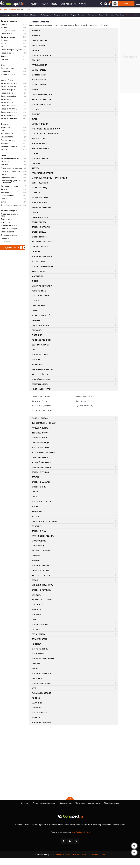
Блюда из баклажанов (43, 658)
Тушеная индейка (40, 396)
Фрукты (35, 168)
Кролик (35, 516)
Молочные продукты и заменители (10, 182)
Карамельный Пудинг (42, 600)
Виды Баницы (38, 45)
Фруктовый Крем (40, 374)
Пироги (4, 150)
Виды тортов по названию (45, 521)
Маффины (5, 143)
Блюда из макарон (41, 482)
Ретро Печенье (39, 291)
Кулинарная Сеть (68, 4)
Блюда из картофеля (42, 256)
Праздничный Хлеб (41, 428)
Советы (53, 4)
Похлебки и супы (8, 74)
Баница (4, 199)
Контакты (25, 803)
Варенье (4, 56)
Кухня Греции (38, 271)
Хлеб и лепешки (7, 195)
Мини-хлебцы (38, 546)
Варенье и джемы (40, 570)
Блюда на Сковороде (42, 55)
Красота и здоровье (41, 207)
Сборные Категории (78, 15)
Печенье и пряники (9, 146)
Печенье (36, 698)
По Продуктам (46, 15)
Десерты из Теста (40, 384)
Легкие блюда (38, 634)
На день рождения (41, 550)
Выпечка (4, 189)
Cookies (105, 854)
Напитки (4, 165)
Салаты (4, 24)
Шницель (36, 595)
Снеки (3, 174)
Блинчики (5, 192)
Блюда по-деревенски (42, 266)
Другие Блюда (39, 232)
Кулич (35, 89)
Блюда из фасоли (40, 438)
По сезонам (5, 222)
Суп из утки (81, 401)
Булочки (36, 320)
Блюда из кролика (8, 106)
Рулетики (36, 609)
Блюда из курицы (8, 115)
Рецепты (35, 4)
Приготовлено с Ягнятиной (45, 134)
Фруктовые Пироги (41, 575)
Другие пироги (39, 222)
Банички (36, 560)
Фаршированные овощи (44, 423)
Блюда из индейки (8, 96)
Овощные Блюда (40, 217)
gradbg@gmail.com (81, 832)
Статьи (44, 4)
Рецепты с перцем (40, 188)
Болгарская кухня (40, 296)
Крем (3, 130)
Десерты (4, 124)
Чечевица (36, 644)
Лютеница (37, 335)
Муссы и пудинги (40, 124)
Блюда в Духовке (40, 624)
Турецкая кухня (39, 40)
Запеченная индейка (41, 410)
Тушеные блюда (40, 418)
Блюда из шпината (41, 673)
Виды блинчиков (40, 325)
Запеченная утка (39, 405)
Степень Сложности (106, 15)
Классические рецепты (43, 536)
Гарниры (4, 40)
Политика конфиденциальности (85, 854)
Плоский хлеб (38, 305)
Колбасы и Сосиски (41, 501)
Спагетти (36, 192)
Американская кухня (42, 242)
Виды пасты (37, 678)
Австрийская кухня (41, 462)
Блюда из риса (39, 531)
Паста (3, 46)
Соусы (3, 202)
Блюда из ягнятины (9, 109)
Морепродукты (39, 541)
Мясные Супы (38, 261)
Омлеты (35, 492)
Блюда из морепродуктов (11, 50)
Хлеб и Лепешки (39, 202)
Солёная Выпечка (40, 345)
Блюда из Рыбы (39, 143)
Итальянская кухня (41, 467)
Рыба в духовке (39, 712)
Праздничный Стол (61, 15)
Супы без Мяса (39, 75)
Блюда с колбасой (8, 87)
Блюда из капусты (41, 227)
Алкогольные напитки (10, 158)
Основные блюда (8, 37)
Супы (3, 65)
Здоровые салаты (40, 138)
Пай (33, 350)
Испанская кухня (40, 148)
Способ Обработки (31, 15)
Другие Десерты (39, 237)
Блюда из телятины (9, 112)
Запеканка (37, 364)
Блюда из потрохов (9, 83)
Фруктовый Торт (40, 433)
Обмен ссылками (111, 803)
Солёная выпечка (8, 178)
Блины (35, 506)
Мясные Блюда (39, 70)
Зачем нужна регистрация (44, 803)
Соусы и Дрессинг (40, 183)
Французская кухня (41, 99)
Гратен (35, 619)
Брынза (35, 109)
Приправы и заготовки (10, 186)
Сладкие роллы (39, 639)
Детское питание (40, 246)
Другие (35, 310)
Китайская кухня (40, 197)
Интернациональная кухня (9, 215)
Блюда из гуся (7, 99)
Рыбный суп (38, 654)
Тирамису (37, 708)
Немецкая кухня (40, 457)
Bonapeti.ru (5, 10)
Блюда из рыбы (7, 53)
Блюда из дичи (7, 93)
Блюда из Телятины (41, 590)
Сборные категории (9, 229)
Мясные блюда (7, 80)
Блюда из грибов (40, 472)
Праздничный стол (9, 225)
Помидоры (37, 330)
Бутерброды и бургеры (43, 369)
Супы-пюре (5, 71)
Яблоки (35, 580)
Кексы (35, 668)
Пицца (3, 43)
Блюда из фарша (8, 90)
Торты (35, 153)
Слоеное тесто (7, 137)
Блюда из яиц (6, 34)
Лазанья (36, 555)
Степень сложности (9, 235)
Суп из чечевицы (40, 649)
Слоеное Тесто (39, 604)
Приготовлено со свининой (46, 129)
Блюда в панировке (41, 104)
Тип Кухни (120, 15)
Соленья (4, 59)
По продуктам (6, 219)
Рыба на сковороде (41, 693)
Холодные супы (7, 68)
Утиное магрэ (82, 396)
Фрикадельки (38, 511)
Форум (82, 4)
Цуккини (36, 663)
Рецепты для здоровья (10, 171)
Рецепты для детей (41, 315)
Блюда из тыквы (40, 354)
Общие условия (63, 854)
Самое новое (66, 803)
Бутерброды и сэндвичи (11, 205)
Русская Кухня (39, 84)
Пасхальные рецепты (42, 94)
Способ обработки (8, 232)
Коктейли (5, 162)
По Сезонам (92, 15)
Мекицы (36, 359)
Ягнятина (36, 526)
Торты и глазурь (7, 140)
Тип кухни (5, 238)
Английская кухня (41, 379)
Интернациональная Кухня (11, 15)
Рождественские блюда (43, 452)
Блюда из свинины (9, 118)
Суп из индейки (83, 405)
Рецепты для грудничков (11, 168)
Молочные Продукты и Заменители (49, 178)
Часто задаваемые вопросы (87, 803)
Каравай (36, 717)
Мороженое (6, 127)
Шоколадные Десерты (42, 585)
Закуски (4, 27)
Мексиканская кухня (42, 286)
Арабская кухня (39, 65)
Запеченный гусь (39, 401)
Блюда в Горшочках (42, 683)
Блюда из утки (7, 102)
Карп (34, 688)
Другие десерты (7, 134)
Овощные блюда (8, 31)
